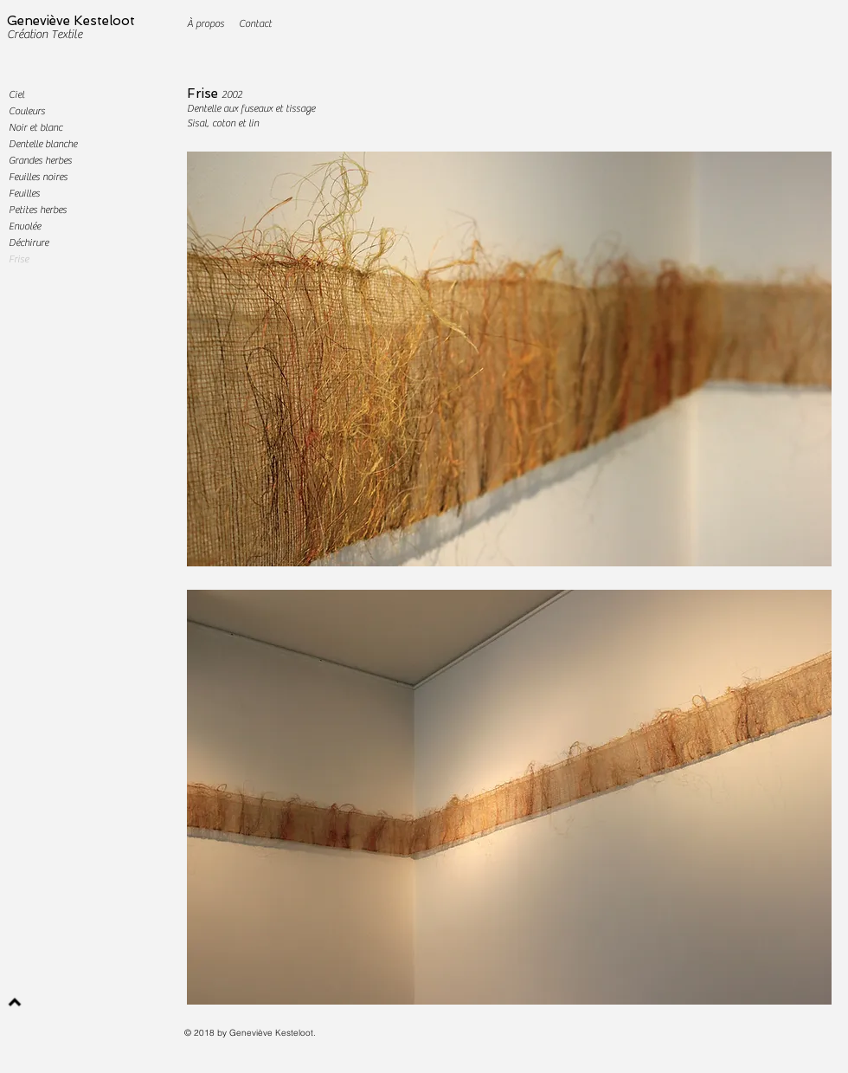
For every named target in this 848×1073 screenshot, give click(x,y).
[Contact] (255, 23)
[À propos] (205, 23)
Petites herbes (38, 210)
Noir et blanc (35, 127)
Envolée (25, 226)
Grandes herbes (40, 160)
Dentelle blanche (43, 144)
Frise (202, 93)
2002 (232, 94)
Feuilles (24, 193)
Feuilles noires (38, 177)
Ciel (16, 94)
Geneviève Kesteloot (71, 21)
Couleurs (27, 111)
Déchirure (28, 242)
